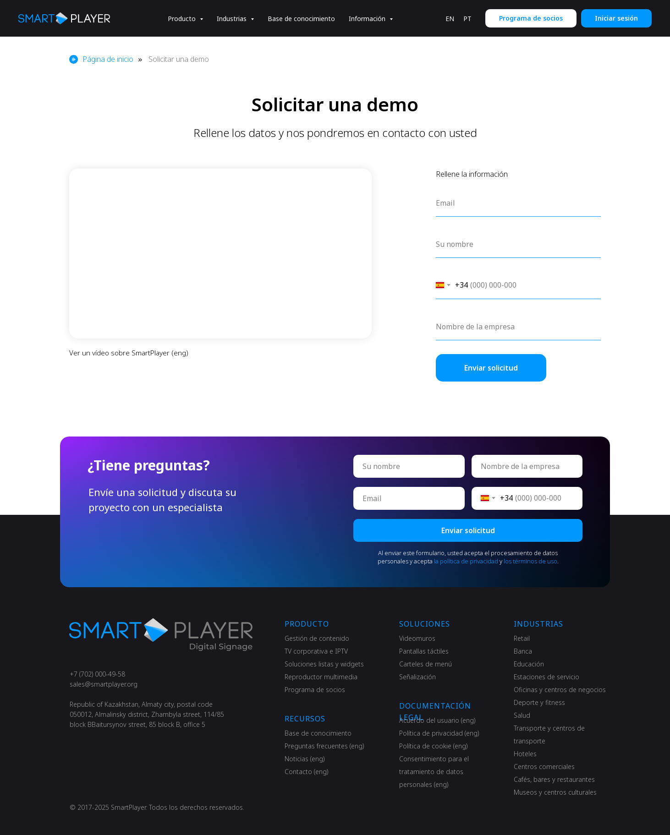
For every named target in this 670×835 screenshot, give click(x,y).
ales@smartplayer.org (105, 684)
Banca (523, 651)
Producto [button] (183, 18)
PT (467, 18)
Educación (529, 664)
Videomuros (417, 638)
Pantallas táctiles (424, 651)
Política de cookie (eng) (433, 746)
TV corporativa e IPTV (316, 651)
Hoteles (525, 753)
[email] (409, 498)
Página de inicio (101, 59)
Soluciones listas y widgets (324, 664)
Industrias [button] (232, 18)
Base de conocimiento (301, 18)
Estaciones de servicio (546, 676)
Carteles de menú (425, 664)
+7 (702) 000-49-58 (97, 674)
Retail (522, 638)
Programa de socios (315, 689)
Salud (522, 715)
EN (449, 18)
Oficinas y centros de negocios (560, 689)
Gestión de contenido (317, 638)
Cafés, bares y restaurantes (554, 779)
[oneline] (527, 466)
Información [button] (368, 18)
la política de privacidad (466, 561)
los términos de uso (530, 561)
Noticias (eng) (304, 758)
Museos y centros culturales (555, 792)
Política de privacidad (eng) (439, 733)
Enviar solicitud (468, 530)
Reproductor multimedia (321, 676)
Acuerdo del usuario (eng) (437, 720)
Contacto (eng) (306, 771)
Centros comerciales (544, 766)
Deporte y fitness (539, 702)
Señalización (417, 676)
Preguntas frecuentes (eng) (324, 746)
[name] (409, 466)
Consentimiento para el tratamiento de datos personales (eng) (434, 771)
